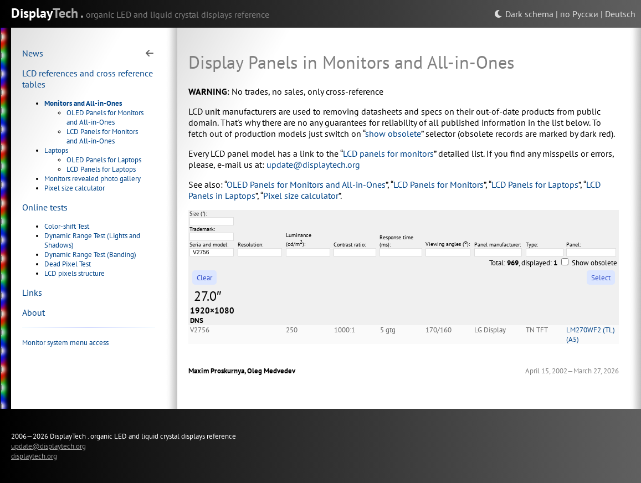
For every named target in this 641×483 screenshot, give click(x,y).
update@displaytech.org (313, 164)
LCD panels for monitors (388, 153)
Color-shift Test (66, 226)
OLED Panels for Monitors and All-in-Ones (104, 117)
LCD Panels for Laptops (101, 169)
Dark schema (523, 13)
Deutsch (620, 13)
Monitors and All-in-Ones (83, 103)
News (32, 53)
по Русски (579, 13)
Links (32, 292)
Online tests (45, 207)
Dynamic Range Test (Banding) (90, 254)
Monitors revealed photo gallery (92, 178)
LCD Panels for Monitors (438, 184)
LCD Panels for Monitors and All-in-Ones (102, 136)
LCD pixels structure (74, 273)
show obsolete (393, 133)
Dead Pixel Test (67, 264)
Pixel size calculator (74, 188)
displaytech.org (34, 456)
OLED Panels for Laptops (103, 160)
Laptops (56, 150)
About (33, 312)
